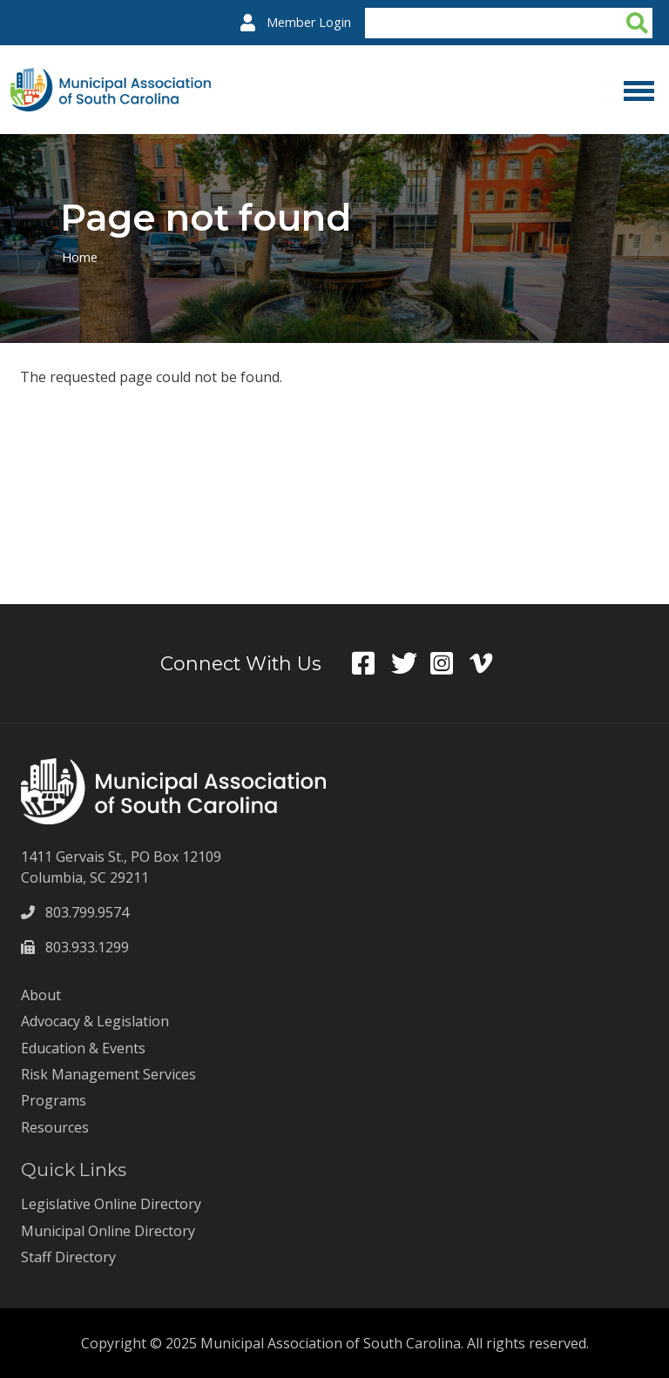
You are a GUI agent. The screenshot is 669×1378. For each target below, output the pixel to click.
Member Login (309, 22)
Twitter (410, 663)
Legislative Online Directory (111, 1203)
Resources (55, 1127)
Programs (53, 1100)
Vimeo (489, 663)
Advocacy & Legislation (95, 1021)
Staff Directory (68, 1257)
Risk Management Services (108, 1074)
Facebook (371, 663)
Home (80, 257)
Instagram (450, 663)
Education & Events (83, 1048)
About (41, 995)
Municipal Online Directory (108, 1230)
